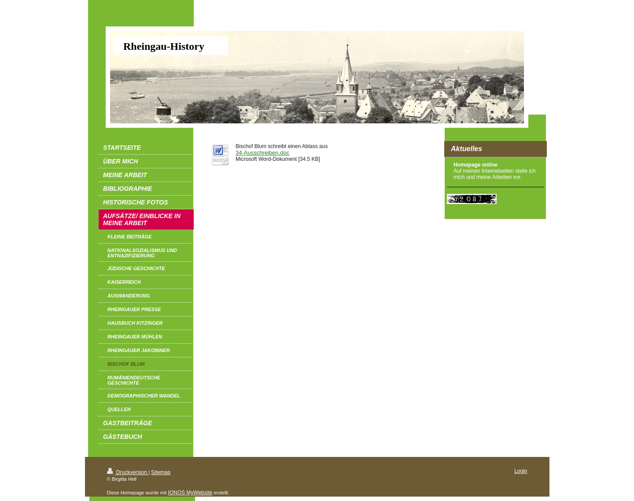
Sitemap (160, 472)
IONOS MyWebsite (190, 493)
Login (520, 471)
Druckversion (128, 472)
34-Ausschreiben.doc (262, 152)
